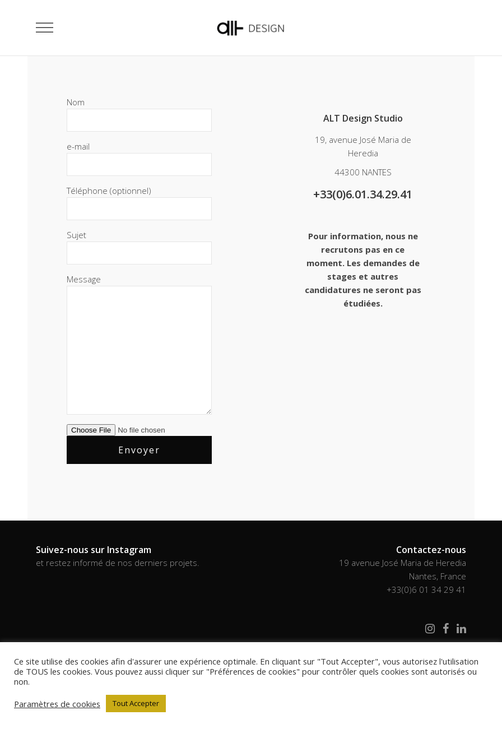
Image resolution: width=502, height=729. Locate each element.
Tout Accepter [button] (136, 703)
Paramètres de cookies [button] (57, 704)
